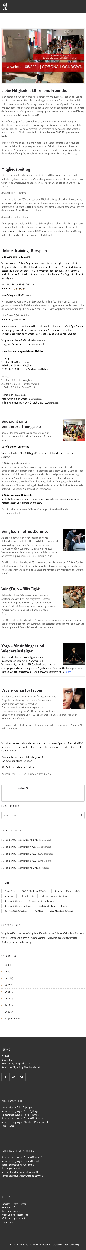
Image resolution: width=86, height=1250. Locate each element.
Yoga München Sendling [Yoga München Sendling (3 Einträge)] (61, 911)
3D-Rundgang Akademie (13, 1218)
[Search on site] (43, 815)
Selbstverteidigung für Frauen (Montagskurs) (23, 1118)
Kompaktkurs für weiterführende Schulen (22, 1175)
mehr (18, 512)
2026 (7, 1012)
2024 (7, 998)
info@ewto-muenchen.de (13, 231)
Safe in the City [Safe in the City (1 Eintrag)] (27, 896)
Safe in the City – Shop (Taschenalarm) (20, 1067)
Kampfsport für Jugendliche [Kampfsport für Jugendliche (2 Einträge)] (68, 891)
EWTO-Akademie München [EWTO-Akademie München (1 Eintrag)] (35, 891)
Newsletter (6, 1059)
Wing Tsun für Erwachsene (14, 933)
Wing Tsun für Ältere (27, 937)
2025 (7, 1005)
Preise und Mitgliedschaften (15, 1214)
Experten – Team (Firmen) (14, 1203)
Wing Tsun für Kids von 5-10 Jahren (46, 933)
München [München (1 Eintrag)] (9, 896)
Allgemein (10, 1018)
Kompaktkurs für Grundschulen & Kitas (20, 1171)
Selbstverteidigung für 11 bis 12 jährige (19, 1111)
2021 (7, 978)
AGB (67, 1244)
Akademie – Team (10, 1207)
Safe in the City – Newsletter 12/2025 (19, 853)
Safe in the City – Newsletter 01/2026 (19, 846)
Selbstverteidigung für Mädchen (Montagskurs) (24, 1122)
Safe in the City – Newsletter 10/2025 (19, 860)
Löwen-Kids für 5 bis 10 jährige (16, 1107)
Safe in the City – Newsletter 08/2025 (19, 867)
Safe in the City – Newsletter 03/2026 (19, 839)
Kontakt (5, 1056)
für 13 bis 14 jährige (29, 1114)
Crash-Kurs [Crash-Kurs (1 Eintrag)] (10, 891)
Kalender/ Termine (10, 1211)
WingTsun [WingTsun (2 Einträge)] (38, 911)
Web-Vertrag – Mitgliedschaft (15, 1063)
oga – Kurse (9, 1125)
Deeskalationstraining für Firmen (17, 1164)
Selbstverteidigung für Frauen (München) (21, 1157)
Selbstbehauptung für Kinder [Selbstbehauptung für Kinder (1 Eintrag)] (54, 896)
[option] (43, 56)
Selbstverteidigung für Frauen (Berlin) (20, 1161)
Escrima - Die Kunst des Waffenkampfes (57, 937)
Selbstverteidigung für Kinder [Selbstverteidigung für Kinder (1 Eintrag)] (53, 906)
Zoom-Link (19, 288)
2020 (7, 971)
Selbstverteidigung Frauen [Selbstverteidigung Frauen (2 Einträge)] (41, 901)
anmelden (36, 399)
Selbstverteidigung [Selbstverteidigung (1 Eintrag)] (13, 901)
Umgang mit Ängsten (11, 1168)
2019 (7, 965)
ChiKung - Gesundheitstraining (16, 942)
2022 (7, 985)
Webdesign (75, 1244)
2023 (7, 991)
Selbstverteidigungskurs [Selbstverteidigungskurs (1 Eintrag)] (16, 911)
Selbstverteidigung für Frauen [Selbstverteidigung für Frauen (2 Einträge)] (19, 906)
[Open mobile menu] (80, 6)
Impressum (7, 1221)
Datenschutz (57, 1244)
